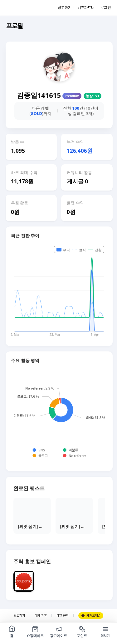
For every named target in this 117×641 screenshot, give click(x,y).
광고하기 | (66, 7)
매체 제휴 (41, 616)
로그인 (105, 7)
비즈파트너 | (87, 7)
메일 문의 (62, 616)
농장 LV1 (92, 96)
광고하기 (19, 616)
